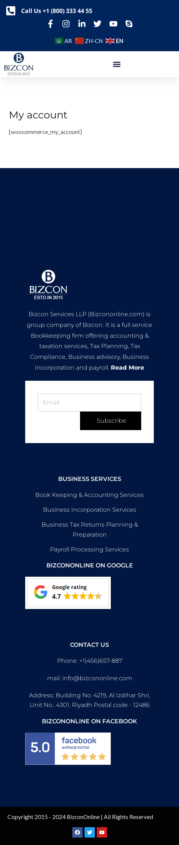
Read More (127, 367)
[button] (117, 64)
